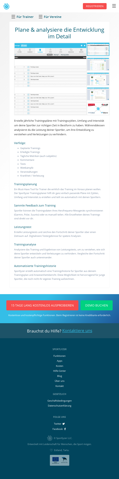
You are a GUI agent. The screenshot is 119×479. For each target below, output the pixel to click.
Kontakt (59, 385)
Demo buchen (96, 305)
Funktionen (59, 355)
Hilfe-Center (59, 370)
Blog (59, 375)
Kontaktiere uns (77, 330)
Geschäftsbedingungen (59, 400)
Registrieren (95, 6)
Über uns (59, 380)
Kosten (59, 365)
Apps (59, 360)
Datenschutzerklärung (59, 405)
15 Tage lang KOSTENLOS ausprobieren (42, 305)
